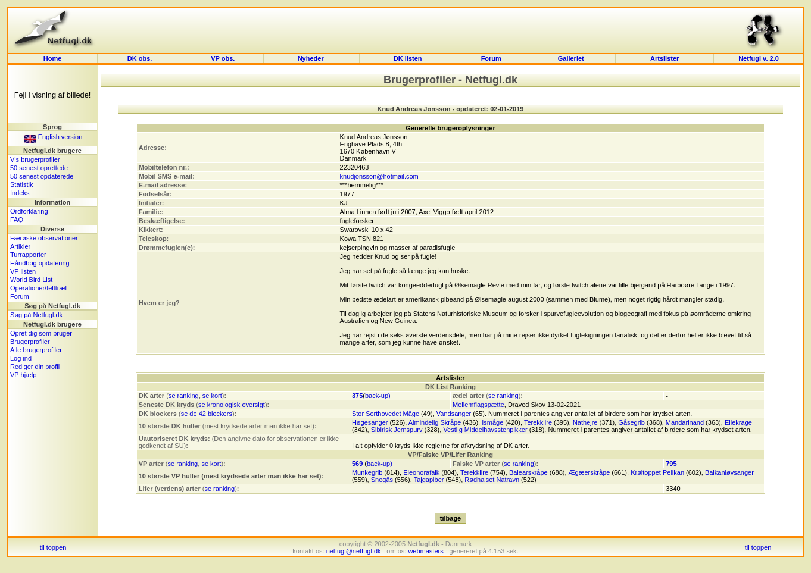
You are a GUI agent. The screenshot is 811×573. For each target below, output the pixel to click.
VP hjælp (23, 374)
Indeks (19, 192)
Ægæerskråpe (589, 472)
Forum (491, 58)
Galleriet (571, 58)
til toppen (53, 547)
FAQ (16, 219)
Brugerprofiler (30, 341)
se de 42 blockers (206, 413)
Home (52, 58)
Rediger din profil (35, 366)
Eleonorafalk (421, 472)
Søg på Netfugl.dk (36, 314)
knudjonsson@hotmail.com (379, 176)
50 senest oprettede (39, 167)
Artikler (20, 246)
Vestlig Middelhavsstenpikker (485, 429)
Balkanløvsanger (729, 472)
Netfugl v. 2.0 (758, 58)
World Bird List (31, 279)
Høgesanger (370, 422)
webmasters (425, 551)
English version (53, 136)
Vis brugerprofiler (35, 159)
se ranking (184, 395)
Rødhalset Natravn (491, 479)
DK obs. (139, 58)
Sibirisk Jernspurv (397, 429)
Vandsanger (454, 413)
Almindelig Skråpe (434, 422)
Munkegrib (367, 472)
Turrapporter (28, 254)
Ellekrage (738, 422)
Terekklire (538, 422)
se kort (212, 395)
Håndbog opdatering (40, 263)
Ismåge (492, 422)
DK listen (408, 58)
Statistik (21, 184)
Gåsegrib (631, 422)
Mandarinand (685, 422)
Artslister (664, 58)
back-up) (378, 395)
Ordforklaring (29, 211)
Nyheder (312, 58)
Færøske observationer (44, 238)
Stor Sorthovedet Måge (385, 413)
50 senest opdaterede (41, 176)
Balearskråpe (528, 472)
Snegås (382, 479)
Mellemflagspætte (478, 404)
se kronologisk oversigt (231, 404)
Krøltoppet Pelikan (657, 472)
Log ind (21, 358)
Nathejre (585, 422)
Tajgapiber (429, 479)
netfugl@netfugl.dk (353, 551)
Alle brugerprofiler (36, 349)
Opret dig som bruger (41, 333)
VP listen (23, 271)
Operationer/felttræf (38, 288)
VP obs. (223, 58)
